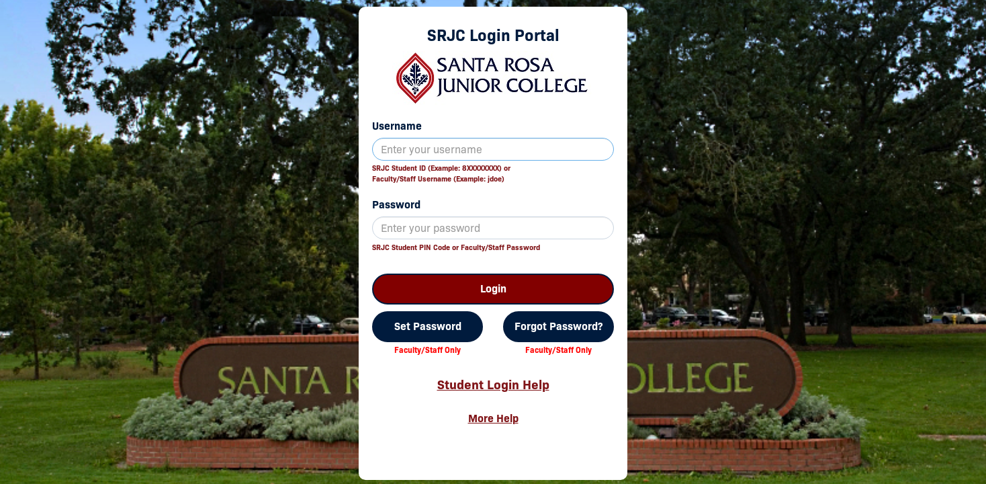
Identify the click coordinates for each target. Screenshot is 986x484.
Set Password (427, 326)
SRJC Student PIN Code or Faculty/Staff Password (456, 247)
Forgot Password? (558, 326)
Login (493, 288)
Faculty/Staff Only (427, 350)
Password (396, 204)
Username (397, 126)
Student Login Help (493, 384)
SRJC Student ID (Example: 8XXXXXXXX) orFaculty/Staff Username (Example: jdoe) (441, 173)
